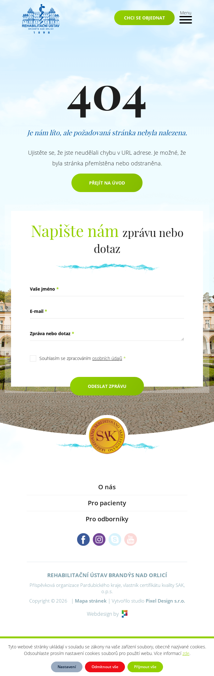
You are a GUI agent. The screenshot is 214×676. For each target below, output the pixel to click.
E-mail (38, 311)
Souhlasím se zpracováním (82, 358)
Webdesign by (107, 614)
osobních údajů (107, 358)
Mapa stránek (91, 601)
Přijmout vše (145, 666)
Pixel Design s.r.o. (165, 601)
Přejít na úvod (107, 183)
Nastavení (67, 666)
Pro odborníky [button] (107, 519)
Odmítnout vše (105, 666)
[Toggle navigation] (185, 16)
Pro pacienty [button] (107, 503)
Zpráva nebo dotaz (52, 333)
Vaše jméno (44, 289)
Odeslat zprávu (107, 386)
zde (186, 653)
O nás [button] (107, 487)
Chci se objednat (144, 18)
